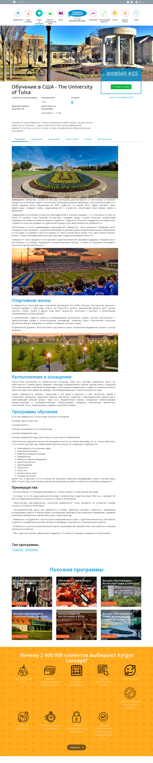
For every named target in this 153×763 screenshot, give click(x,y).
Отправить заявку (121, 86)
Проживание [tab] (54, 139)
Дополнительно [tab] (105, 139)
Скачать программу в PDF (121, 97)
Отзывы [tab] (88, 139)
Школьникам (32, 550)
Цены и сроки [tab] (72, 139)
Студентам (18, 550)
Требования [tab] (36, 139)
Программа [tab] (19, 139)
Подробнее (77, 747)
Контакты (21, 2)
